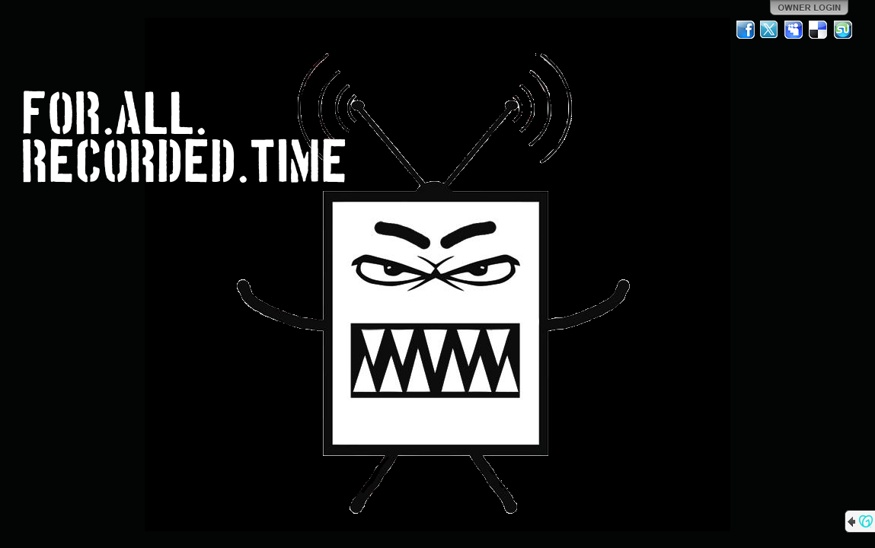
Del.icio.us (818, 29)
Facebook (745, 29)
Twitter (770, 29)
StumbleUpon (843, 29)
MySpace (794, 29)
